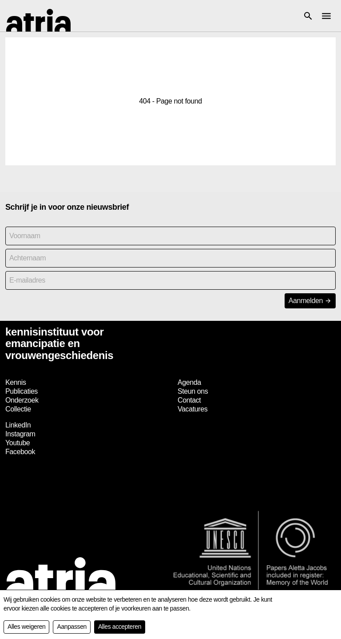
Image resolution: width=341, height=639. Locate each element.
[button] (308, 16)
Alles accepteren (119, 626)
